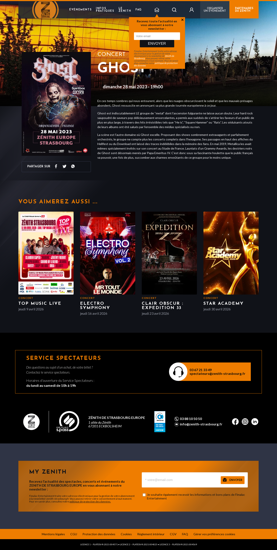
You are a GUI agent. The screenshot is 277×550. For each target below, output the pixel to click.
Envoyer (157, 43)
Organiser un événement (215, 9)
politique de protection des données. (90, 501)
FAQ (138, 9)
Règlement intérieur (150, 534)
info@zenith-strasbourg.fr (201, 424)
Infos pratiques (105, 9)
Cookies (126, 534)
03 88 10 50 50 (191, 419)
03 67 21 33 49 (201, 370)
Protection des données (98, 534)
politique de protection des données (156, 64)
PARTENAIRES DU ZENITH (244, 9)
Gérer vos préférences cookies (214, 534)
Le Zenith (125, 9)
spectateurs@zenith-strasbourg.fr (217, 373)
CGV (173, 534)
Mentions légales (53, 534)
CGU (73, 534)
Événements (80, 9)
